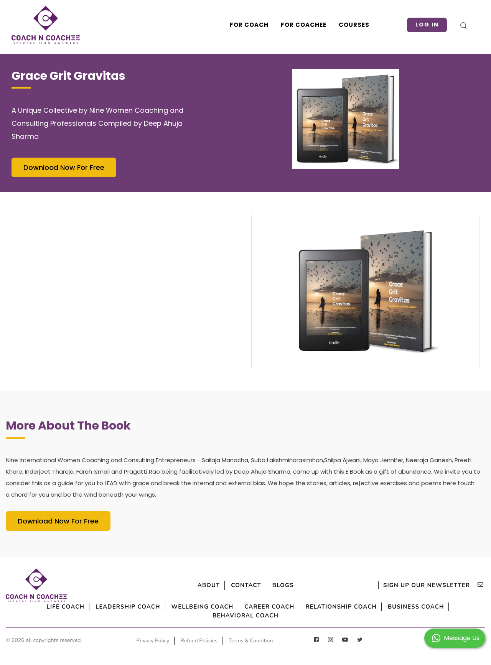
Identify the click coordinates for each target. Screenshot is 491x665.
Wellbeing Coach (234, 606)
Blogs (293, 585)
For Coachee (297, 25)
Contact (246, 585)
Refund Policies (229, 641)
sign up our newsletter (427, 585)
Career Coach (316, 606)
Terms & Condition (205, 649)
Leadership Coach (144, 606)
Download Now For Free (63, 167)
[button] (454, 637)
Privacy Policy (177, 641)
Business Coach (198, 616)
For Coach (242, 25)
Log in (424, 25)
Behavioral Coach (287, 616)
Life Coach (68, 606)
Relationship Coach (403, 606)
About (198, 585)
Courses (347, 25)
